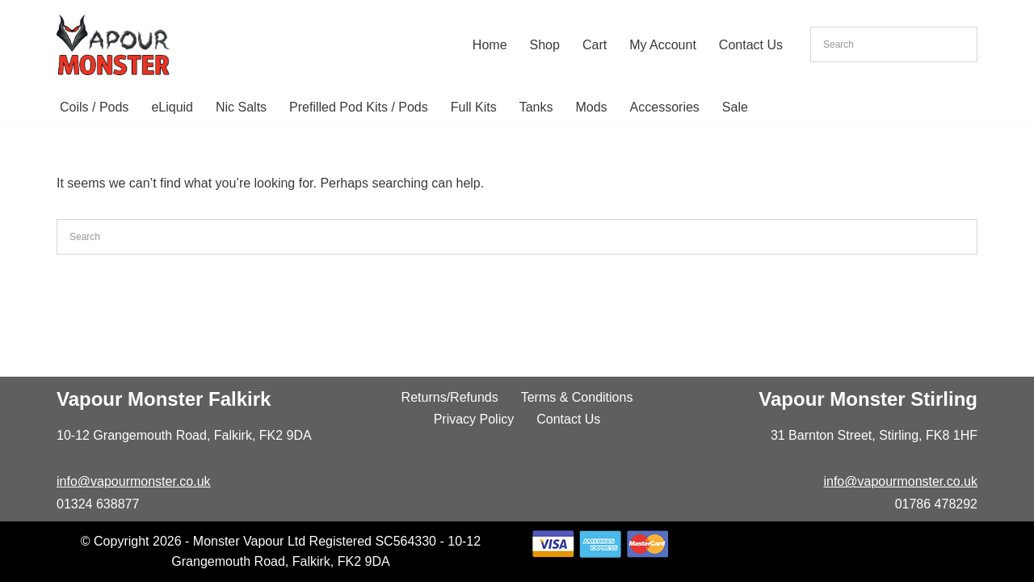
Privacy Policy (474, 419)
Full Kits (474, 107)
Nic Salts (241, 107)
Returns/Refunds (449, 397)
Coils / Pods (94, 107)
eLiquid (172, 107)
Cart (594, 45)
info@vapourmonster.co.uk (134, 481)
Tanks (536, 107)
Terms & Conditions (577, 397)
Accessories (665, 107)
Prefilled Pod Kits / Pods (358, 107)
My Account (662, 45)
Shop (545, 45)
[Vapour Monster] (113, 45)
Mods (591, 107)
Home (490, 45)
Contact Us (751, 45)
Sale (735, 107)
